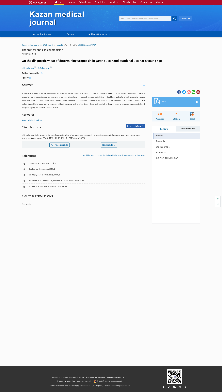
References (161, 152)
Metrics (113, 2)
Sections (164, 129)
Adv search (185, 18)
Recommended (188, 128)
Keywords (160, 141)
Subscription (84, 2)
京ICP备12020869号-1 (66, 381)
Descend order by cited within (134, 155)
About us (160, 2)
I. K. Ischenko (28, 68)
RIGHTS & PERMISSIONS (167, 158)
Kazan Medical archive (32, 120)
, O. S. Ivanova (43, 68)
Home (59, 2)
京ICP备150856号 (84, 381)
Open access (146, 2)
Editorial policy (129, 2)
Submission (100, 2)
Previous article (59, 145)
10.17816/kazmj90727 (87, 45)
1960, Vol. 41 (48, 45)
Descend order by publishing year (109, 155)
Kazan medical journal (30, 45)
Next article (109, 145)
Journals (71, 2)
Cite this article (163, 146)
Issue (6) (60, 45)
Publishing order (89, 155)
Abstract (159, 135)
